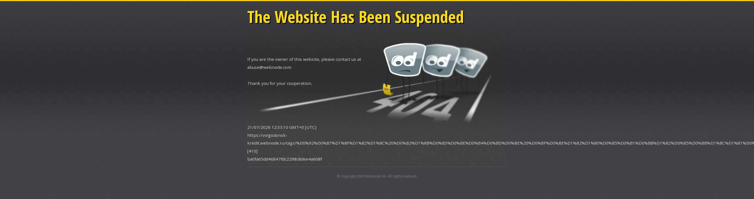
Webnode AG (375, 176)
